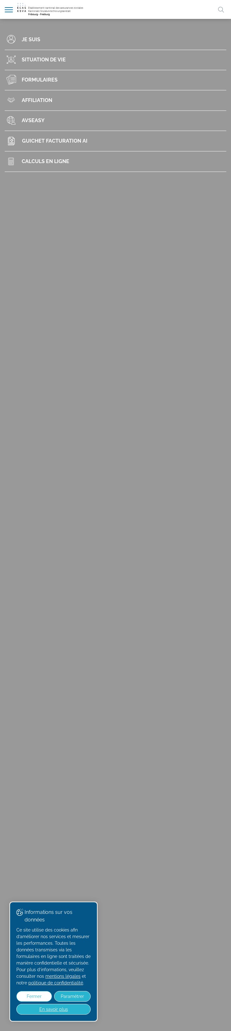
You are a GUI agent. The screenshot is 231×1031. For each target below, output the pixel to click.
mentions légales (63, 976)
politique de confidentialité (55, 982)
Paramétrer (72, 996)
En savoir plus (53, 1009)
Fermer (34, 996)
